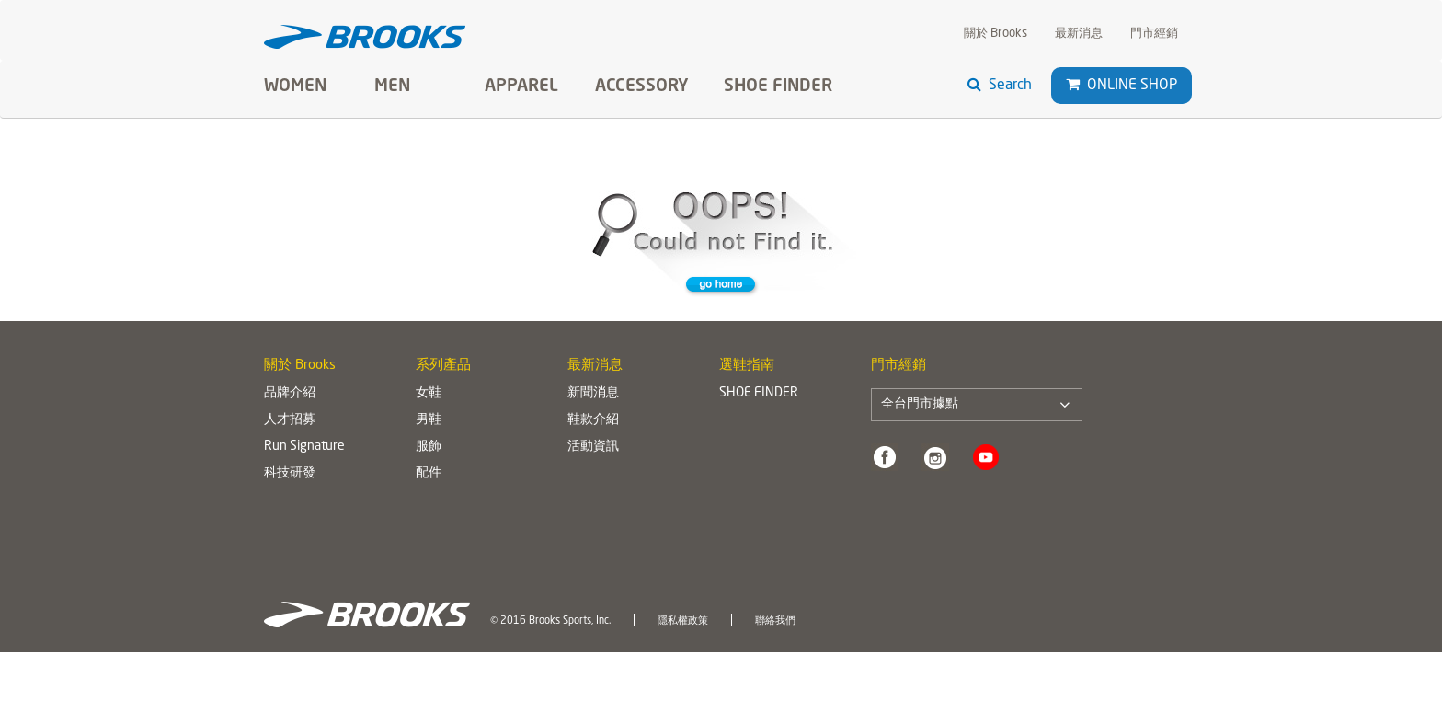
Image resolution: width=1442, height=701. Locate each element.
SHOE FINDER (778, 86)
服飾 (428, 446)
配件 (428, 472)
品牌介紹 (289, 392)
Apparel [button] (521, 86)
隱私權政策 (683, 620)
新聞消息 (593, 392)
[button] (1073, 84)
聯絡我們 (775, 620)
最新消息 (1079, 34)
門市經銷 (1154, 34)
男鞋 (428, 419)
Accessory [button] (642, 86)
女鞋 (428, 392)
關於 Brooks (995, 34)
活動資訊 (593, 446)
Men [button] (392, 86)
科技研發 (289, 472)
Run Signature (304, 446)
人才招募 (289, 419)
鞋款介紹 (593, 419)
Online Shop (1121, 85)
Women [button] (295, 86)
